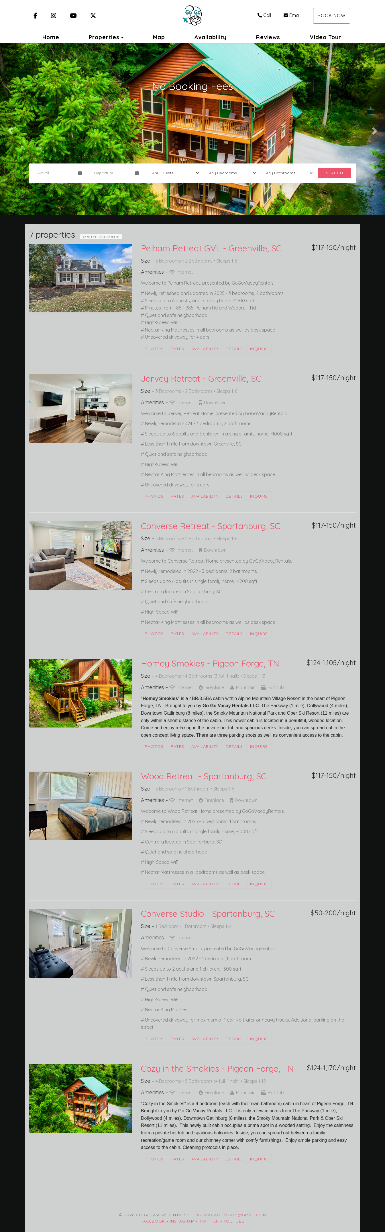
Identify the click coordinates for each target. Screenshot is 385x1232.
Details (234, 348)
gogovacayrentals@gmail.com (228, 1214)
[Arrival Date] (55, 173)
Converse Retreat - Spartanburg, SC (210, 526)
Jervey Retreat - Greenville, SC (201, 378)
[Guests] (174, 173)
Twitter (209, 1221)
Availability (210, 37)
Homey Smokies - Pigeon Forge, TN (210, 663)
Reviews (268, 37)
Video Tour (325, 37)
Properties (104, 37)
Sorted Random (101, 236)
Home (50, 37)
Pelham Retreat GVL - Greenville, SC (211, 248)
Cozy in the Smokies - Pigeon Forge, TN (217, 1068)
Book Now (331, 15)
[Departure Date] (112, 173)
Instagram (182, 1221)
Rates (177, 348)
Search (334, 173)
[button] (9, 129)
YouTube (234, 1221)
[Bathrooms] (287, 173)
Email (292, 15)
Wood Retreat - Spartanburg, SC (203, 776)
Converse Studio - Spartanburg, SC (208, 913)
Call (264, 15)
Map (159, 37)
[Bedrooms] (230, 173)
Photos (154, 348)
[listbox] (192, 129)
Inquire (259, 348)
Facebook (153, 1221)
